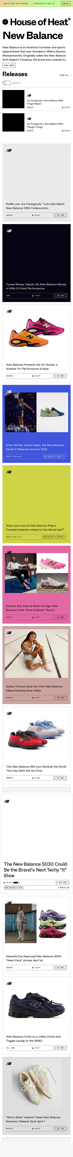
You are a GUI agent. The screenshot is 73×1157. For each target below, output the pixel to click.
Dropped (16, 83)
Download (65, 3)
